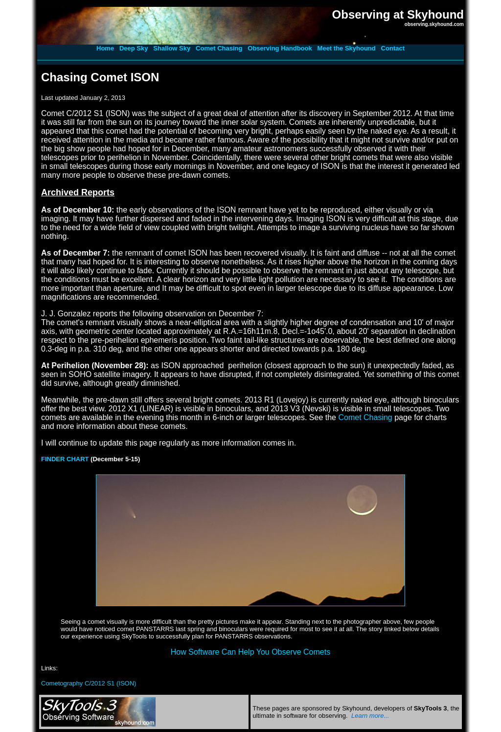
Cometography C (88, 683)
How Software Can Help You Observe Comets (250, 652)
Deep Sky (133, 48)
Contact (393, 48)
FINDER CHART (65, 459)
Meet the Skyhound (347, 48)
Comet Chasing (219, 48)
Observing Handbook (280, 48)
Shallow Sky (171, 48)
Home (105, 48)
